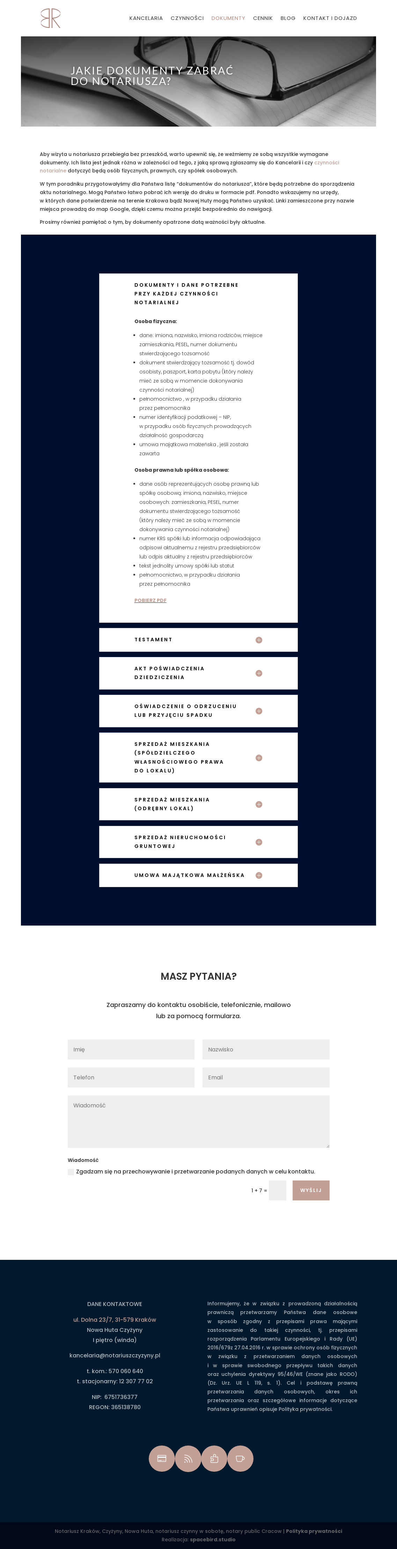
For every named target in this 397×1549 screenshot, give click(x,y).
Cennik (263, 19)
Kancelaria (146, 19)
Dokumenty (228, 19)
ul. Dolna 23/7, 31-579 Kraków (114, 1320)
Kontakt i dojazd (330, 19)
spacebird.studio (213, 1539)
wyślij (311, 1190)
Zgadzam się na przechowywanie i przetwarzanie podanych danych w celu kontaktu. (191, 1172)
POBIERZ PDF (150, 600)
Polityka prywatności (314, 1531)
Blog (288, 19)
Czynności (187, 19)
